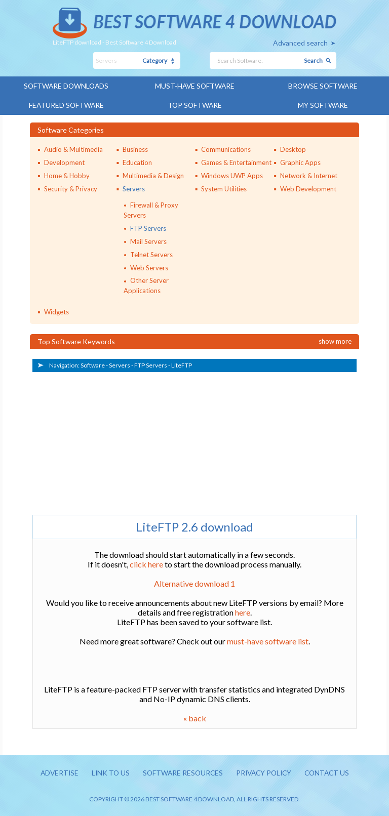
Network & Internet (308, 175)
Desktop (293, 148)
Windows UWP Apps (232, 175)
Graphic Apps (300, 161)
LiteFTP (181, 365)
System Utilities (224, 188)
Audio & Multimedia (73, 148)
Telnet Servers (151, 254)
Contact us (330, 772)
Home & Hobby (67, 175)
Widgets (56, 311)
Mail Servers (148, 240)
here (242, 612)
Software (93, 365)
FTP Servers (148, 227)
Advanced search (300, 42)
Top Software (194, 104)
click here (146, 563)
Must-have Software (195, 85)
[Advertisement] (108, 441)
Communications (226, 148)
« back (194, 717)
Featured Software (66, 104)
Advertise (55, 772)
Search (313, 60)
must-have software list (267, 640)
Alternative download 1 (194, 583)
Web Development (308, 188)
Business (135, 148)
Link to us (107, 772)
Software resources (181, 772)
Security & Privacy (70, 188)
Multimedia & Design (153, 175)
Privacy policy (265, 772)
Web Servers (149, 267)
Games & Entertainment (236, 161)
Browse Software (322, 85)
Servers (134, 188)
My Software (322, 104)
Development (64, 161)
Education (137, 161)
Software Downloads (66, 85)
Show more (335, 341)
